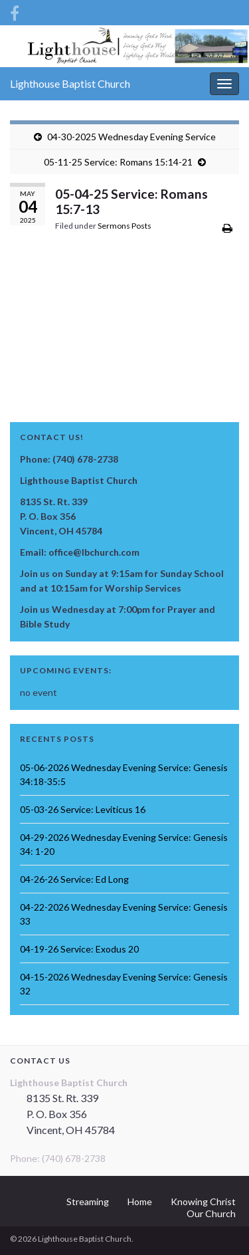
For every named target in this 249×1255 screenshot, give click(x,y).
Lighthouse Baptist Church (70, 83)
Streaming (87, 1201)
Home (139, 1201)
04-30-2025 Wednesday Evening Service (131, 136)
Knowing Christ (203, 1201)
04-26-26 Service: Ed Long (74, 879)
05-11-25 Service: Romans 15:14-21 (118, 162)
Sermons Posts (124, 226)
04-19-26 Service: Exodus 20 (79, 949)
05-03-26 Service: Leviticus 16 (82, 809)
